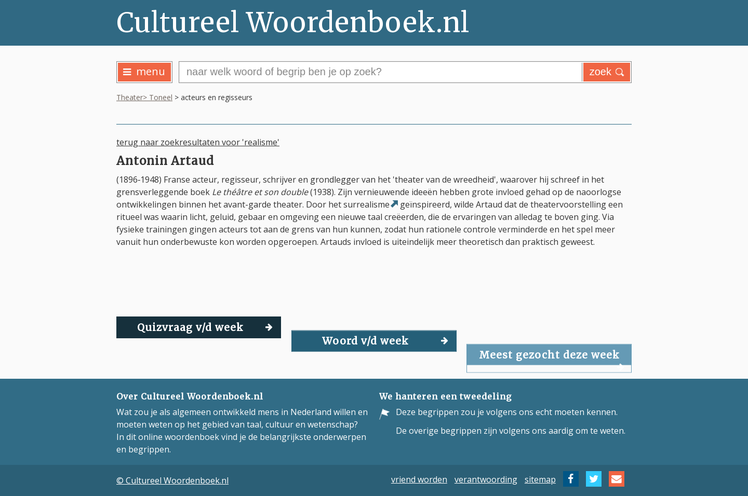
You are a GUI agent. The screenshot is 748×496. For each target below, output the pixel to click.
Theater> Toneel (144, 97)
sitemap (540, 479)
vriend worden (419, 479)
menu (144, 71)
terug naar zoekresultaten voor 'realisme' (197, 142)
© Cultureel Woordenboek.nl (172, 480)
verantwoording (486, 479)
